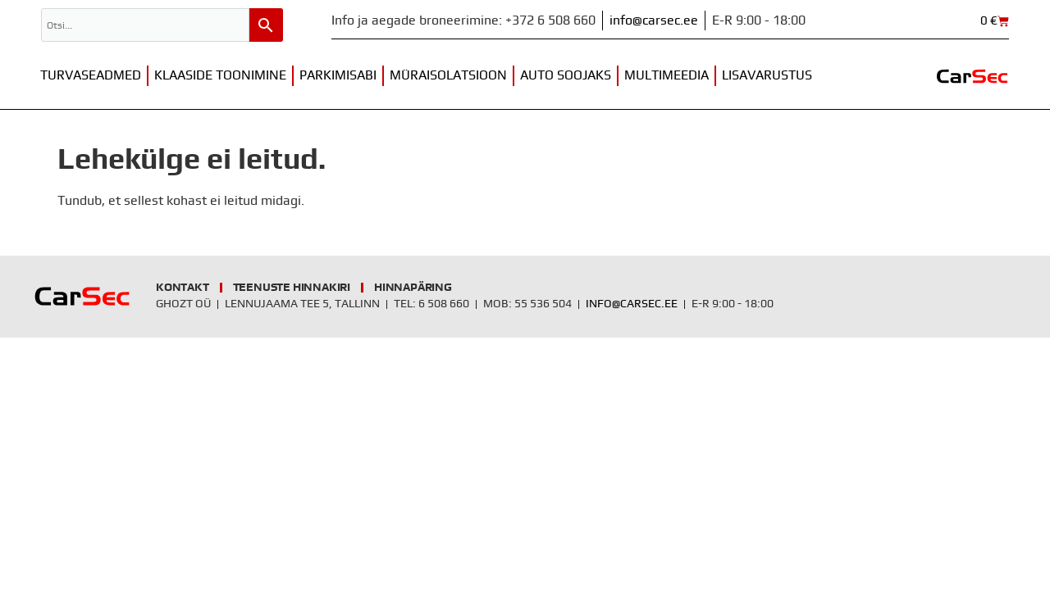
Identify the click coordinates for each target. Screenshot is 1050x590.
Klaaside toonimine (220, 75)
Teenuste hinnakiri (291, 287)
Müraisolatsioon (448, 75)
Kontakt (182, 287)
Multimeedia (666, 75)
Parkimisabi (338, 75)
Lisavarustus (767, 75)
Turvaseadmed (90, 75)
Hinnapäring (413, 287)
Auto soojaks (565, 75)
